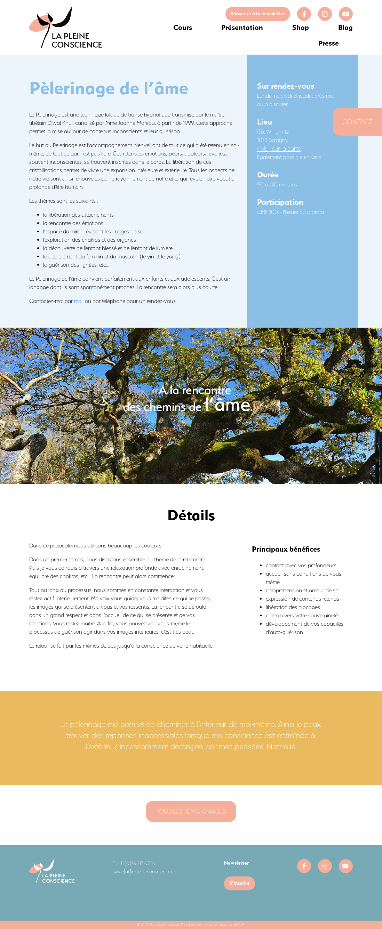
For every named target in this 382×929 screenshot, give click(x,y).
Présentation (242, 27)
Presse (328, 43)
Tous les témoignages (191, 811)
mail (78, 301)
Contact (357, 122)
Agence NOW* (232, 925)
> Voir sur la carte (279, 148)
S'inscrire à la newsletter (258, 13)
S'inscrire (239, 883)
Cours (182, 27)
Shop (300, 27)
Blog (345, 27)
